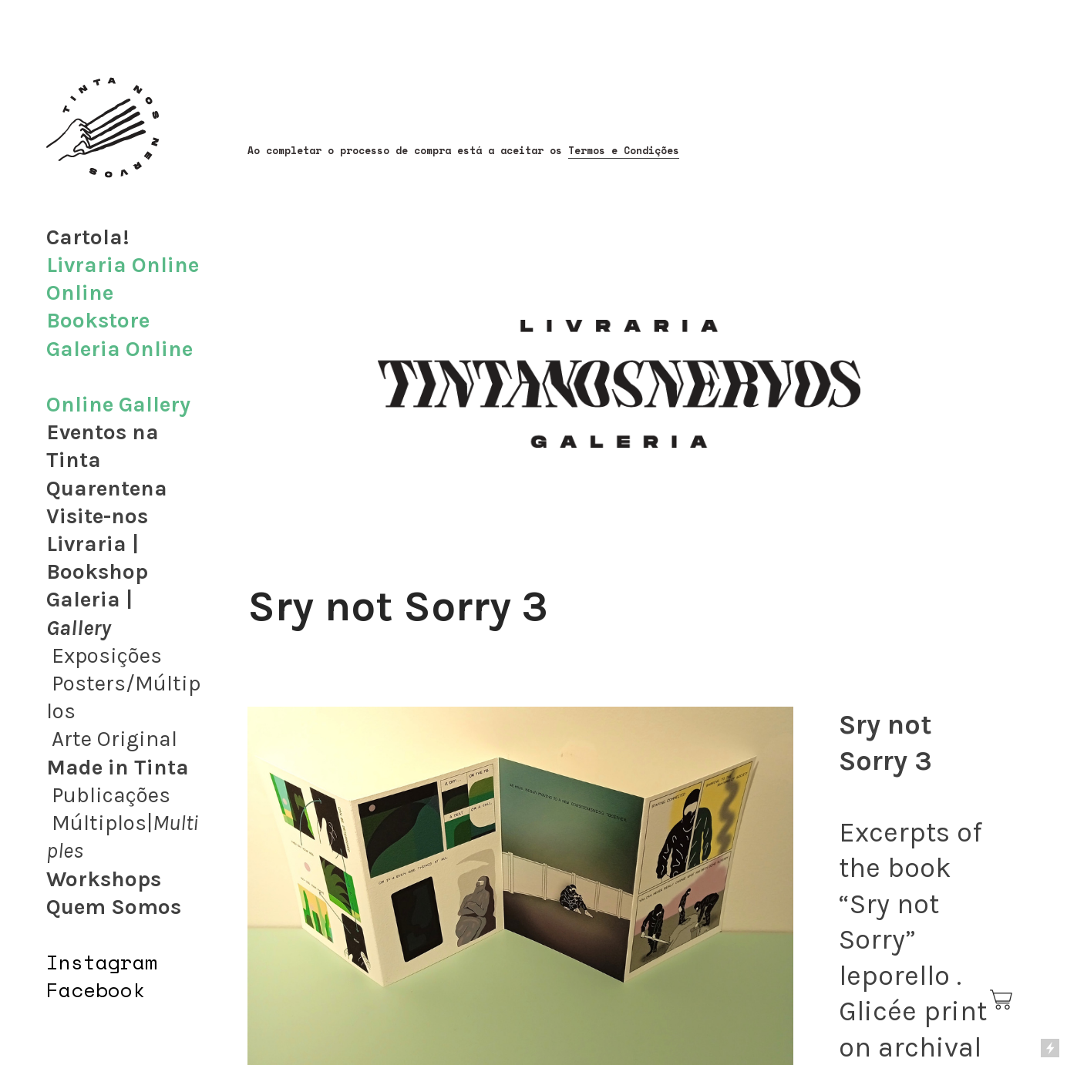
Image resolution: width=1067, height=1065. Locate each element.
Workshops (103, 879)
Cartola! (88, 237)
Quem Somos (113, 906)
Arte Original (114, 738)
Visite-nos (97, 516)
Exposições (107, 655)
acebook (102, 989)
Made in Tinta (117, 767)
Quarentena (106, 488)
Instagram (101, 961)
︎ (1002, 1000)
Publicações (111, 795)
